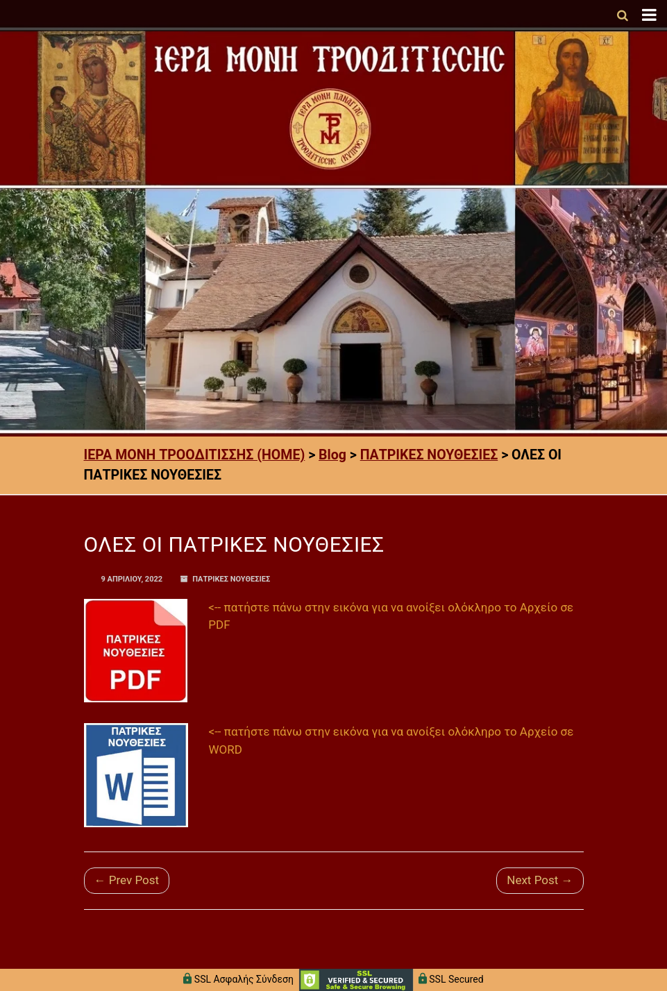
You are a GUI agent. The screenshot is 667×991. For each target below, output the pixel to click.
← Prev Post (127, 880)
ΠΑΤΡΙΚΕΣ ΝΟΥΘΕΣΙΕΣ (231, 579)
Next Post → (540, 880)
